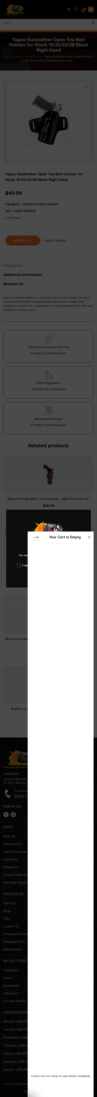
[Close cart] (36, 537)
